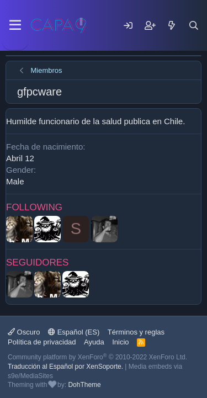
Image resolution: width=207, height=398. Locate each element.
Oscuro (24, 332)
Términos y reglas (136, 332)
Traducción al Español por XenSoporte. (65, 366)
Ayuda (94, 342)
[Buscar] (194, 25)
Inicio (120, 342)
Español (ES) (73, 332)
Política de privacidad (42, 342)
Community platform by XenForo (97, 357)
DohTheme (84, 385)
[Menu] (15, 25)
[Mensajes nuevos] (172, 25)
